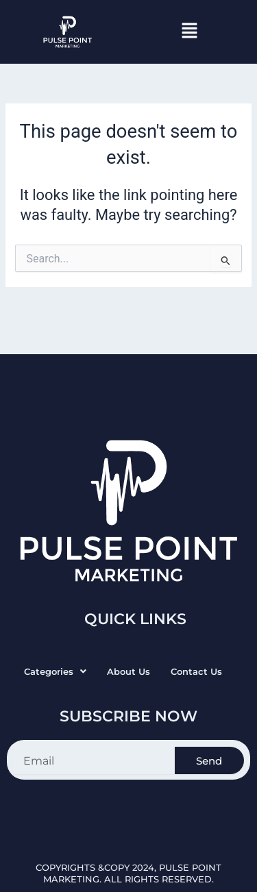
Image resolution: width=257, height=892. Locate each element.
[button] (189, 31)
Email (13, 739)
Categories (55, 671)
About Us (128, 671)
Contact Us (196, 671)
